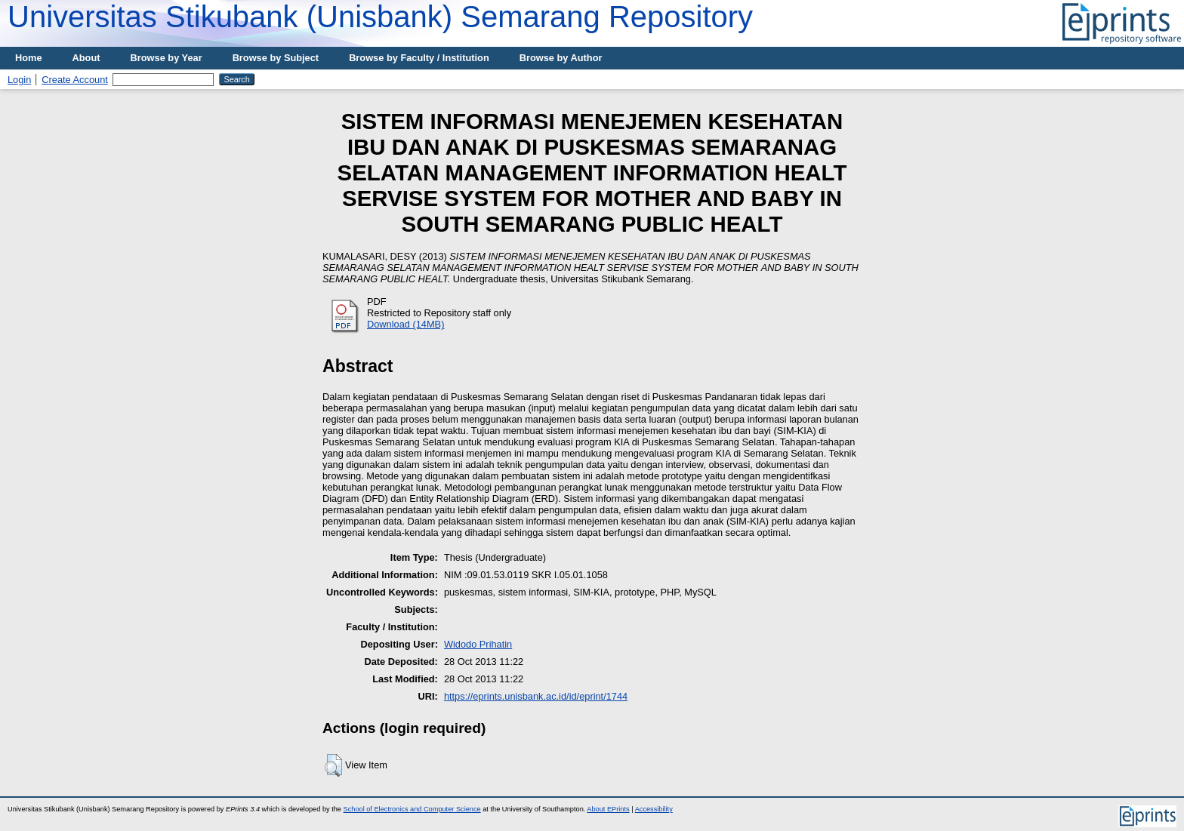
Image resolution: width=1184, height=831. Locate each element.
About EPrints (608, 809)
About (86, 57)
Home (28, 57)
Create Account (75, 79)
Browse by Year (166, 57)
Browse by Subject (276, 57)
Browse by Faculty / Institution (419, 57)
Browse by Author (561, 57)
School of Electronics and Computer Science (412, 809)
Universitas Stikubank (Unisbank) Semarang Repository (380, 16)
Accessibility (654, 809)
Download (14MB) (405, 324)
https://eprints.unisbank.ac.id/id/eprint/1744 (535, 696)
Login (19, 79)
